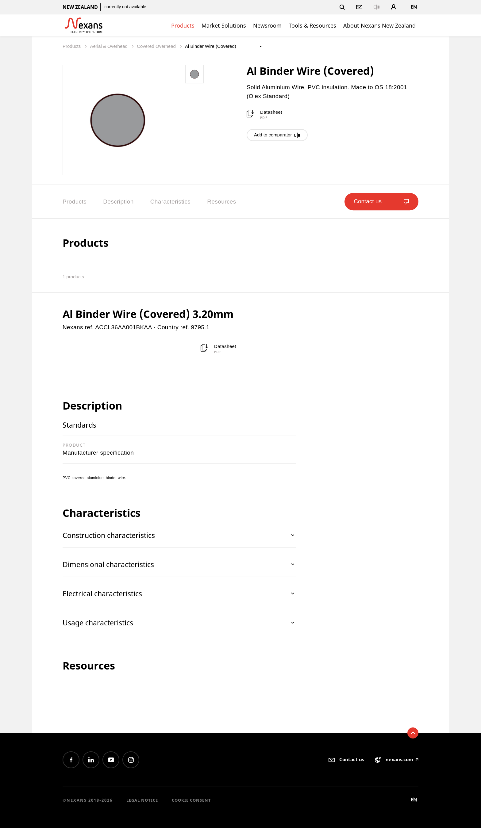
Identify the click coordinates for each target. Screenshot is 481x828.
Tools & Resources (312, 25)
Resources (221, 201)
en (414, 7)
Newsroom (267, 25)
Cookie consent (191, 800)
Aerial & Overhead (109, 46)
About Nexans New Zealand (379, 25)
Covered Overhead (157, 46)
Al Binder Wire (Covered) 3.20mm (148, 314)
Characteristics (170, 201)
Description (118, 201)
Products (182, 25)
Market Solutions (224, 25)
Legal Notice (142, 800)
